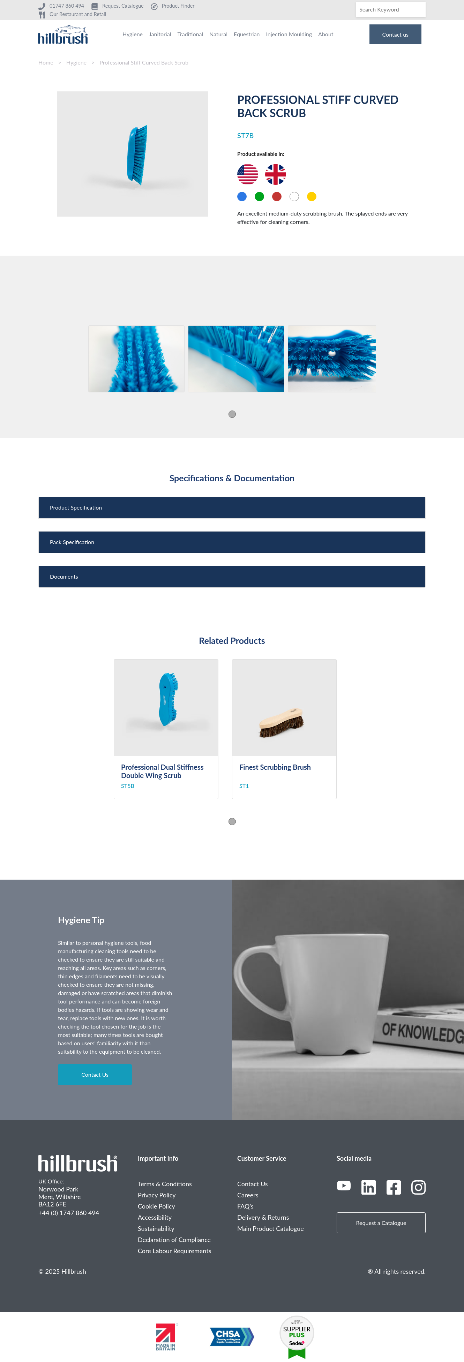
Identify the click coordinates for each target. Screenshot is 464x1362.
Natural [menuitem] (218, 34)
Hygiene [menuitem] (132, 34)
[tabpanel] (136, 358)
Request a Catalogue (381, 1222)
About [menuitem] (326, 34)
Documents (64, 576)
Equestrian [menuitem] (247, 34)
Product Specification (76, 507)
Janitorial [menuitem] (160, 34)
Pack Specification (72, 542)
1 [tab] (232, 414)
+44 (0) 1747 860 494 (68, 1213)
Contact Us (94, 1074)
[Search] (391, 9)
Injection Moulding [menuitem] (289, 34)
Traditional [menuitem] (190, 34)
